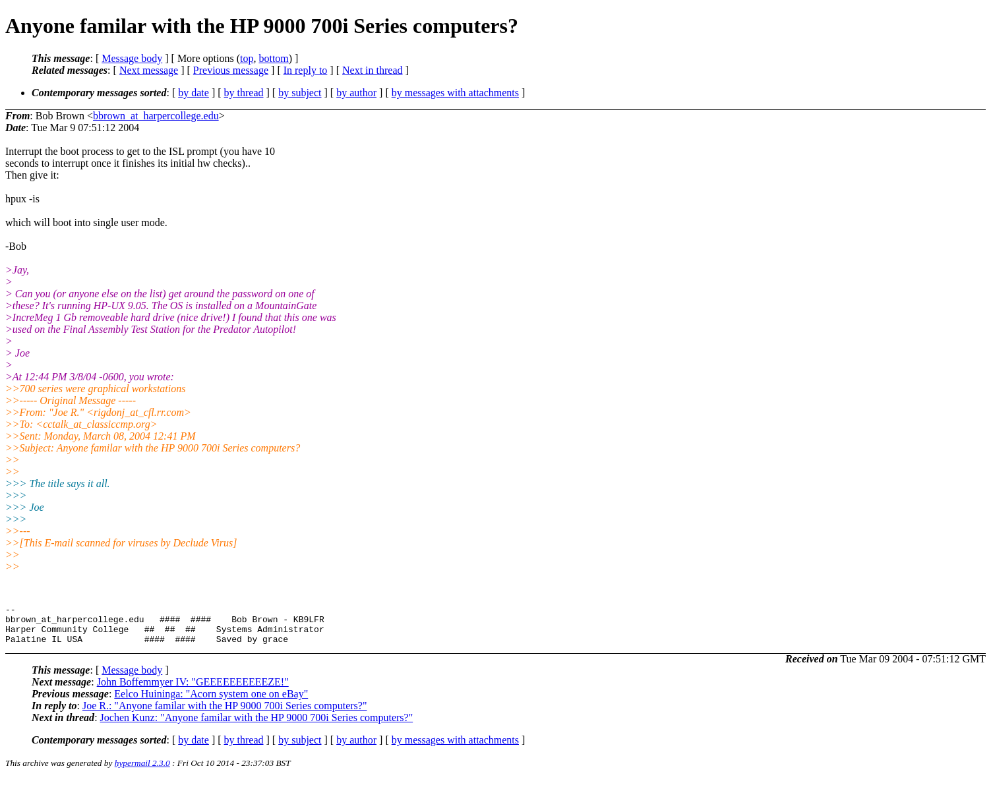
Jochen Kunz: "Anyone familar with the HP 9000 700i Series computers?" (256, 725)
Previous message (230, 70)
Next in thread (372, 70)
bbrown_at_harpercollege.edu (156, 115)
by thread (244, 92)
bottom (273, 58)
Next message (148, 70)
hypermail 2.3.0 (142, 771)
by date (193, 92)
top (246, 58)
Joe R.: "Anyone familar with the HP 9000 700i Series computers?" (224, 713)
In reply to (306, 70)
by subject (299, 92)
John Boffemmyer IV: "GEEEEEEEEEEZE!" (193, 689)
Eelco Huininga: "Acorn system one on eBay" (211, 701)
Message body (132, 58)
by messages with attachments (455, 92)
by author (356, 92)
